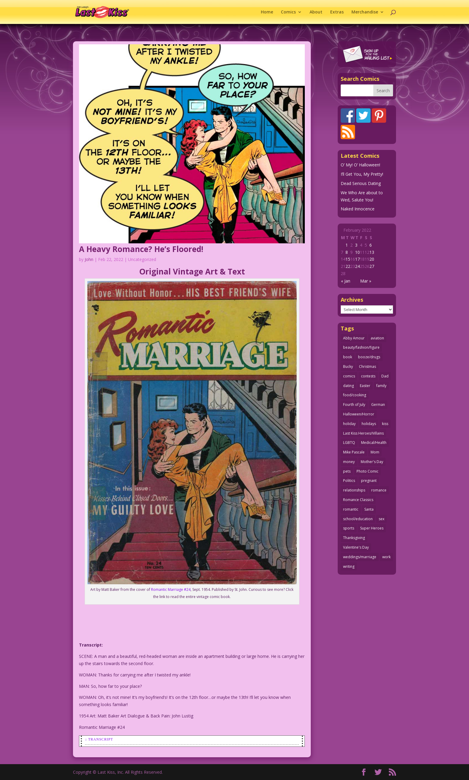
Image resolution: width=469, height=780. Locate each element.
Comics (288, 12)
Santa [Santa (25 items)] (369, 509)
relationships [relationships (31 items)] (354, 490)
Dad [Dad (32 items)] (385, 376)
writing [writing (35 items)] (348, 566)
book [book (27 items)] (347, 356)
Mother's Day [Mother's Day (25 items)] (372, 461)
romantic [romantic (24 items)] (350, 509)
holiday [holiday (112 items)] (349, 423)
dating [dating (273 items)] (348, 385)
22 (347, 266)
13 (371, 252)
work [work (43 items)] (386, 556)
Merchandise (364, 12)
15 (347, 259)
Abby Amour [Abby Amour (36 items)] (354, 338)
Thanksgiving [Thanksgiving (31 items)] (354, 537)
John (89, 259)
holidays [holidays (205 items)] (369, 423)
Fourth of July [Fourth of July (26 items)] (354, 404)
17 (357, 259)
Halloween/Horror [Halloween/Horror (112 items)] (358, 414)
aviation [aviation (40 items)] (377, 338)
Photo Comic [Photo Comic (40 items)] (367, 471)
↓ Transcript (99, 739)
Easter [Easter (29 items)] (365, 385)
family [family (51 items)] (381, 385)
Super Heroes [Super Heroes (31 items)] (371, 528)
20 (371, 259)
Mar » (365, 281)
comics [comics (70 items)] (349, 376)
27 (371, 266)
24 (357, 266)
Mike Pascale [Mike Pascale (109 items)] (354, 452)
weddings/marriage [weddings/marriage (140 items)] (359, 556)
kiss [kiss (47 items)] (385, 423)
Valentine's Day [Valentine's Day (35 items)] (356, 547)
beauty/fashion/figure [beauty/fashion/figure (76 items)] (361, 347)
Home (267, 12)
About (316, 12)
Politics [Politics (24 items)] (349, 480)
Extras (337, 12)
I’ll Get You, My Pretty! (362, 174)
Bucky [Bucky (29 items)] (348, 366)
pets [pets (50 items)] (347, 471)
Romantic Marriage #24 (171, 589)
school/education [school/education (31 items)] (358, 518)
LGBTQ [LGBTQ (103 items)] (349, 442)
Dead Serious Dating (361, 183)
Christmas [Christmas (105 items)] (367, 366)
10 (357, 252)
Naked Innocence (357, 209)
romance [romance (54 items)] (378, 490)
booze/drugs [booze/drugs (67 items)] (369, 356)
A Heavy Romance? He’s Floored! (141, 249)
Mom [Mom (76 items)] (375, 452)
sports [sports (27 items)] (348, 528)
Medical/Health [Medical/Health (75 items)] (373, 442)
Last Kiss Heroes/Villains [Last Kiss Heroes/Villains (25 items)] (363, 433)
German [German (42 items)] (378, 404)
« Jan (345, 281)
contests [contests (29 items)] (368, 376)
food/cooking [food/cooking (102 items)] (354, 394)
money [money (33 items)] (349, 461)
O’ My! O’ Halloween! (360, 165)
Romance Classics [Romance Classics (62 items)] (358, 499)
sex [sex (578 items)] (381, 518)
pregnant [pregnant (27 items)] (369, 480)
